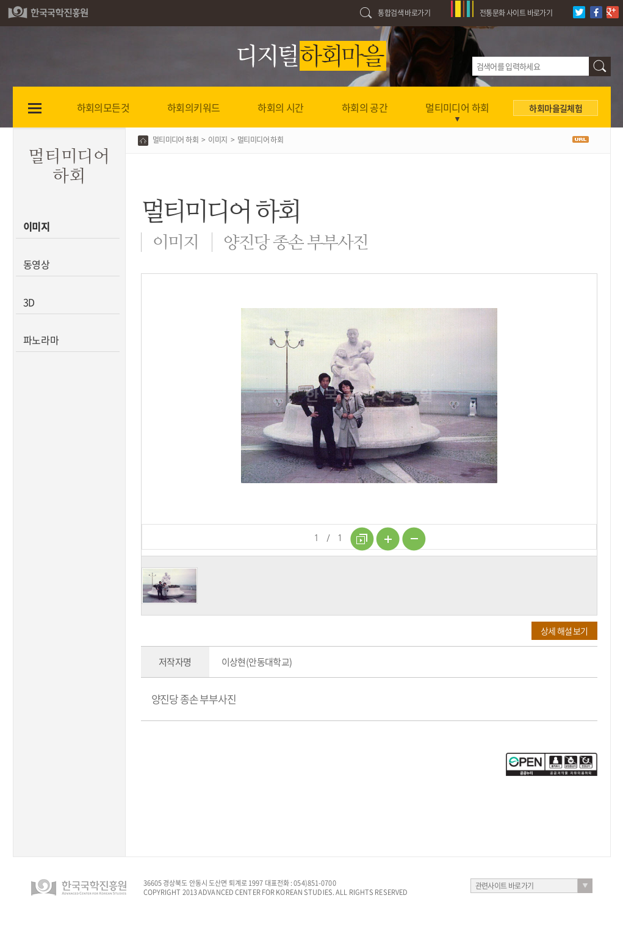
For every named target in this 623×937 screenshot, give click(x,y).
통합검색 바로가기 (404, 12)
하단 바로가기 (0, 0)
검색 (600, 66)
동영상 (37, 264)
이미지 (37, 226)
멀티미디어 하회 (175, 139)
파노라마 (41, 339)
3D (29, 302)
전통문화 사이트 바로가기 (516, 12)
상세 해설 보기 (564, 631)
